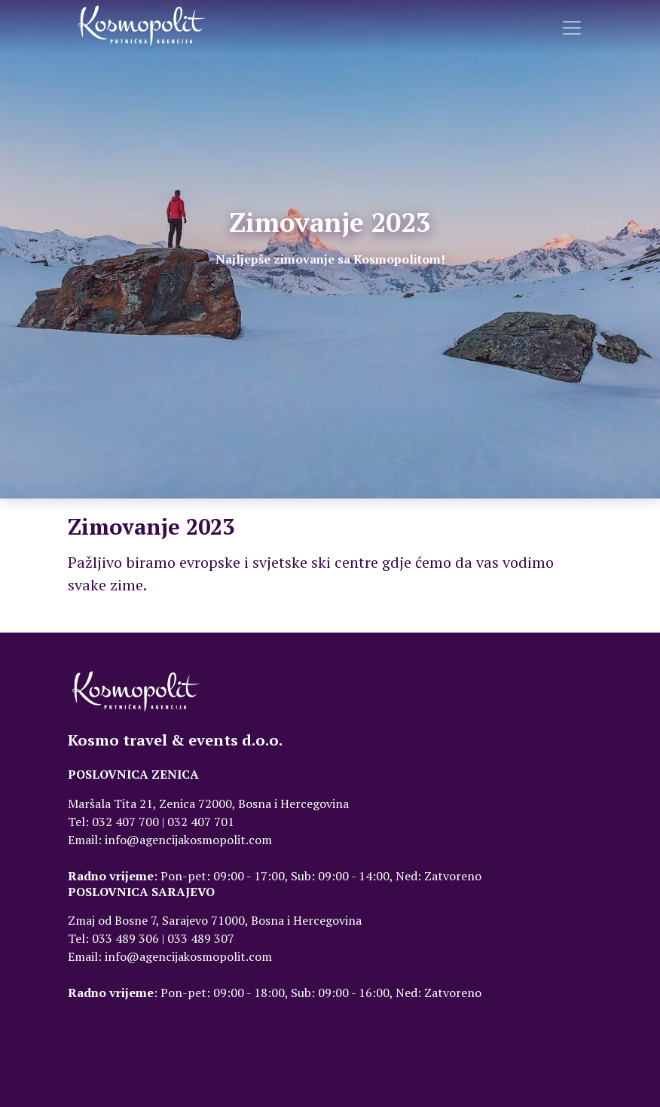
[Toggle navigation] (572, 28)
